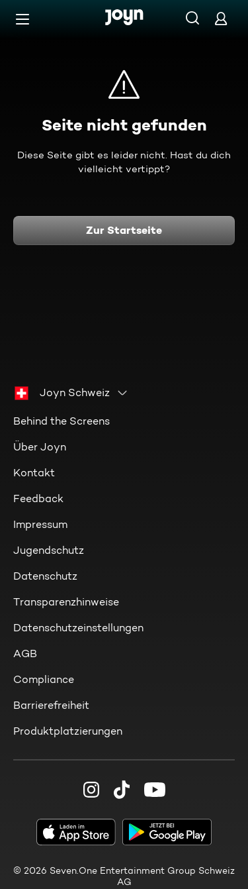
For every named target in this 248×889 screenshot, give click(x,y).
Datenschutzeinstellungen (78, 627)
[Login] (221, 18)
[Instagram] (91, 789)
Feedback (38, 498)
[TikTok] (122, 789)
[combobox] (71, 392)
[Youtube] (155, 789)
